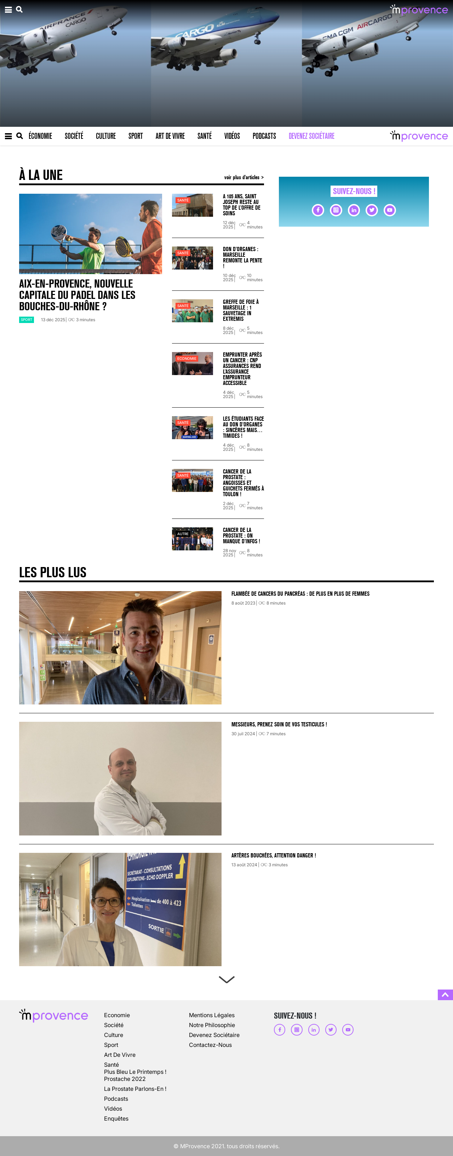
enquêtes (116, 1118)
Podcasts (264, 136)
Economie (186, 359)
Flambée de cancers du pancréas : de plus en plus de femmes (300, 593)
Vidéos (232, 136)
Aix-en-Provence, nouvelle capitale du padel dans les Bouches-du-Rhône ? (77, 295)
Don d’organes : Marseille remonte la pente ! (242, 258)
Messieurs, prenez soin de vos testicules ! (279, 724)
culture (113, 1034)
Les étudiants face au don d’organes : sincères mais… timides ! (243, 427)
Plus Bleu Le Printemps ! (135, 1071)
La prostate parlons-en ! (135, 1088)
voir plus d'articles (242, 177)
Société (74, 136)
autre (183, 534)
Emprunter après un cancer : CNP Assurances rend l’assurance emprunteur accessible (242, 368)
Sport (135, 136)
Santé (204, 136)
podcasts (116, 1098)
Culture (106, 136)
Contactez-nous (210, 1044)
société (114, 1024)
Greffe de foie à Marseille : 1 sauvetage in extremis (241, 310)
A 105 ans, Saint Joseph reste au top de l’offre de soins (241, 205)
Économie (40, 136)
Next (226, 978)
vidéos (113, 1108)
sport (26, 320)
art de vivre (120, 1054)
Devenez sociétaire (311, 136)
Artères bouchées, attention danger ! (273, 855)
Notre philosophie (212, 1024)
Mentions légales (212, 1015)
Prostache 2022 (125, 1078)
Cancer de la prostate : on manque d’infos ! (241, 536)
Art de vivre (170, 136)
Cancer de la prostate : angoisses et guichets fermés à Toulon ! (243, 483)
